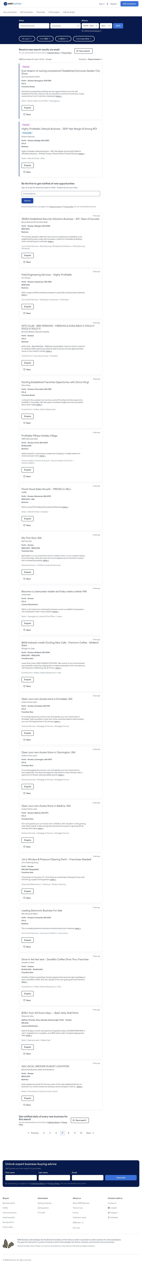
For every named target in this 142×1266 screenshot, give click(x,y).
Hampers (44, 526)
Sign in (102, 4)
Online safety (8, 1257)
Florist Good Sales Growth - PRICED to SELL (46, 503)
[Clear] (96, 25)
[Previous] (33, 1177)
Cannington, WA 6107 (43, 785)
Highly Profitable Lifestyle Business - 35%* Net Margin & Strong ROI (59, 131)
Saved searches (9, 1248)
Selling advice (43, 1238)
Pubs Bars (54, 368)
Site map (76, 1258)
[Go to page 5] (50, 1177)
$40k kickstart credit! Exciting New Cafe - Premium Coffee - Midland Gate (60, 662)
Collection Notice (53, 53)
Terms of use (78, 1238)
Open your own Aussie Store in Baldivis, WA (46, 836)
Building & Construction (49, 307)
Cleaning (46, 922)
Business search (9, 1233)
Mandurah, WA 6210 (43, 510)
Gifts (43, 163)
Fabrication (26, 309)
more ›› (47, 98)
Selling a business (45, 1233)
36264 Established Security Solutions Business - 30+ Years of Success (60, 223)
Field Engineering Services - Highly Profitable (47, 281)
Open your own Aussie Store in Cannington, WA (48, 778)
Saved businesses (9, 1243)
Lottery (59, 635)
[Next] (90, 1177)
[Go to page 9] (75, 1177)
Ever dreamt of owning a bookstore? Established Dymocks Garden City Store (61, 72)
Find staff (41, 1243)
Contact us (112, 1233)
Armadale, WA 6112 (42, 727)
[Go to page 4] (43, 1177)
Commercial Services (30, 253)
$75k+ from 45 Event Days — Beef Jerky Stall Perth (50, 1052)
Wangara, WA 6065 (42, 231)
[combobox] (34, 25)
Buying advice (8, 1252)
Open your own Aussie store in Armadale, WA (47, 719)
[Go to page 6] (56, 1177)
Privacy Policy (66, 53)
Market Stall (45, 1082)
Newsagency (55, 103)
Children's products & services (49, 581)
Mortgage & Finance (45, 749)
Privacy (75, 1243)
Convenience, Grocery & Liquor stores (42, 1136)
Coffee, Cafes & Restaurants (44, 423)
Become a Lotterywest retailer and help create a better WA (54, 607)
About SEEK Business (81, 1233)
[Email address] (61, 198)
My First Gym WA (32, 551)
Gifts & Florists (33, 163)
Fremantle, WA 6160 (43, 955)
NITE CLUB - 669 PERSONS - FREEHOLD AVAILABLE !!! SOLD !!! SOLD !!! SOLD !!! (58, 336)
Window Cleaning (59, 922)
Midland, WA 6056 (42, 671)
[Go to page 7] (62, 1177)
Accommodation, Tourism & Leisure (35, 474)
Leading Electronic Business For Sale (42, 947)
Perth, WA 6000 (41, 457)
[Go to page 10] (81, 1177)
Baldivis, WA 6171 (41, 843)
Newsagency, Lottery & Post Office (41, 635)
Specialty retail (33, 1082)
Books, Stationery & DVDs (38, 103)
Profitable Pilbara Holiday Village (39, 449)
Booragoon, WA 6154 (43, 81)
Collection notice (79, 1248)
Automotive (63, 973)
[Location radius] (106, 25)
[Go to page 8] (68, 1177)
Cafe (59, 694)
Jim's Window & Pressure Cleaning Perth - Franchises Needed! (56, 894)
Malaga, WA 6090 (42, 143)
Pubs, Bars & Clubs (41, 368)
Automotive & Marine (48, 973)
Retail (24, 103)
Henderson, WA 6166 (43, 289)
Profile (5, 1238)
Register (113, 4)
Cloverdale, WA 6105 (43, 401)
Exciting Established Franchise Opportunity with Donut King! (55, 393)
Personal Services (28, 581)
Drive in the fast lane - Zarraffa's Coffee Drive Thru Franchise (55, 999)
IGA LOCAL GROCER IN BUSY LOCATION (45, 1108)
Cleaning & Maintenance (31, 922)
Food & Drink (27, 368)
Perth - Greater (28, 81)
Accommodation (36, 477)
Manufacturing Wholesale (42, 255)
